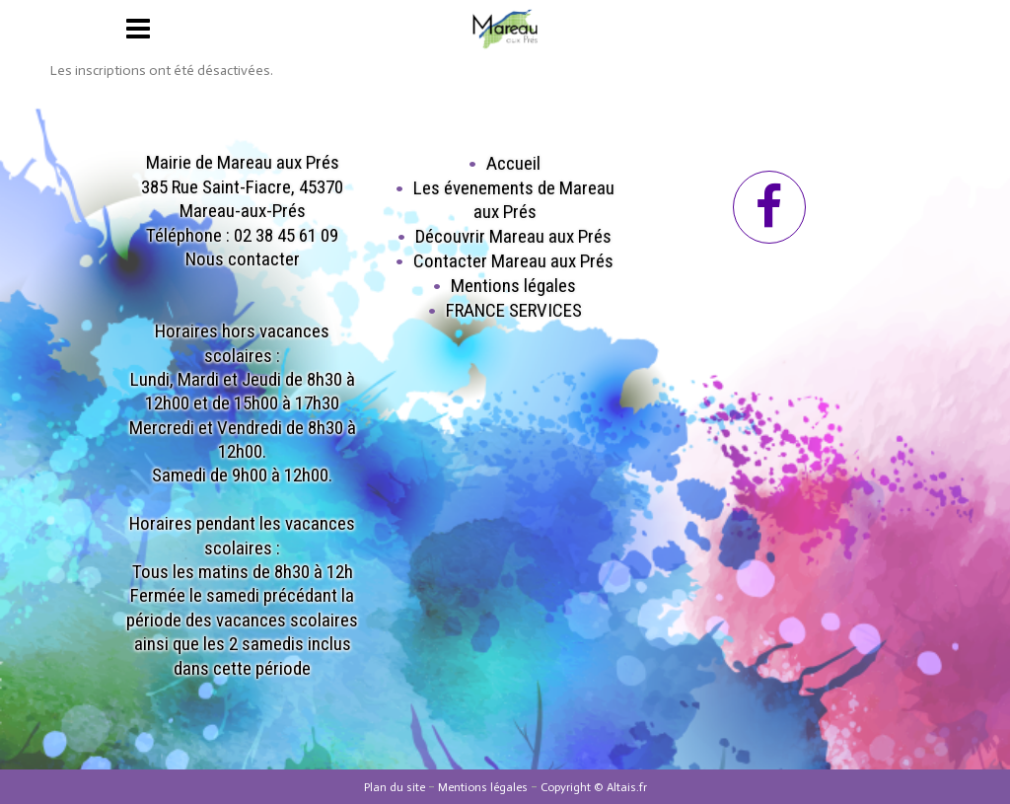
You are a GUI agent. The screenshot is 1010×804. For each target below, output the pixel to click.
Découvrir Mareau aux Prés (513, 236)
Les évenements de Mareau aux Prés (513, 200)
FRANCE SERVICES (514, 310)
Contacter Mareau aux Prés (513, 261)
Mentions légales (513, 285)
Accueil (513, 163)
